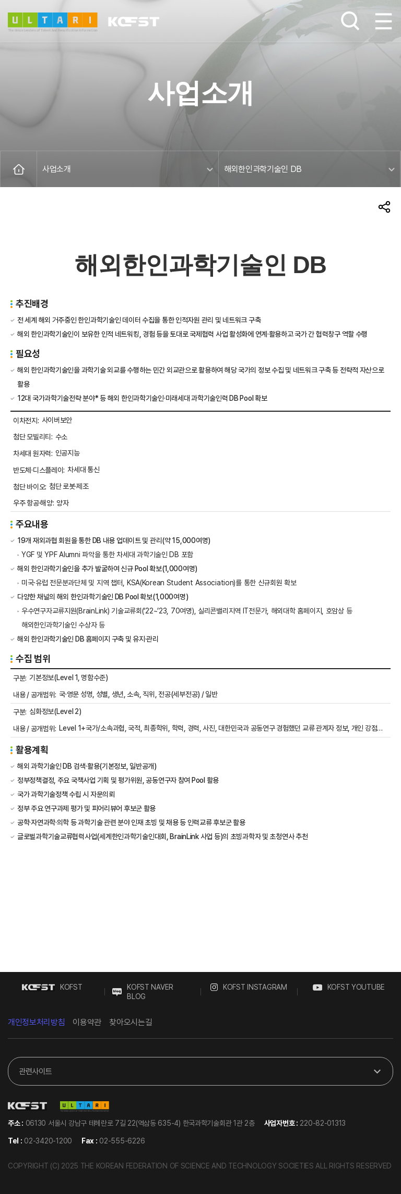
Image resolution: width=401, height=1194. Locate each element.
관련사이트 (35, 1074)
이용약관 (87, 1022)
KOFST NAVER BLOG (142, 992)
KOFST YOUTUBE (349, 987)
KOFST (52, 987)
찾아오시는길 (130, 1022)
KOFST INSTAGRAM (248, 987)
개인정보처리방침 (36, 1022)
